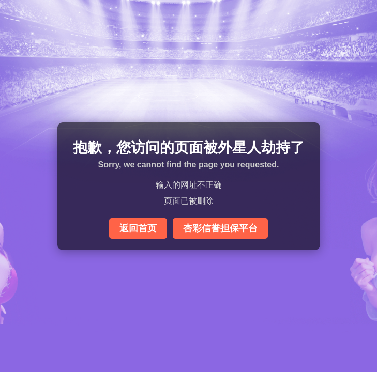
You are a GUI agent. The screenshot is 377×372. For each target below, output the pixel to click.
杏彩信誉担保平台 (220, 228)
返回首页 (138, 228)
